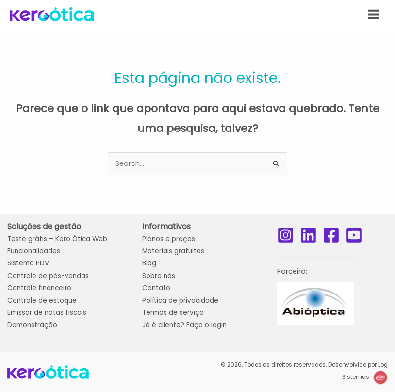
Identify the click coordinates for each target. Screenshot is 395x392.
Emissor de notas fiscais (46, 312)
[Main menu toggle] (373, 14)
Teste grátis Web (57, 239)
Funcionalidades (33, 251)
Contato (156, 288)
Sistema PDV (28, 263)
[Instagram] (285, 235)
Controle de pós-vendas (48, 275)
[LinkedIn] (308, 235)
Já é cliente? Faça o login (184, 324)
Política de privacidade (180, 300)
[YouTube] (354, 235)
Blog (149, 263)
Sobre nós (158, 275)
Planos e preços (168, 239)
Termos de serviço (173, 312)
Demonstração (32, 324)
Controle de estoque (42, 300)
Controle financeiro (39, 288)
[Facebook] (331, 235)
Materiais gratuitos (173, 251)
